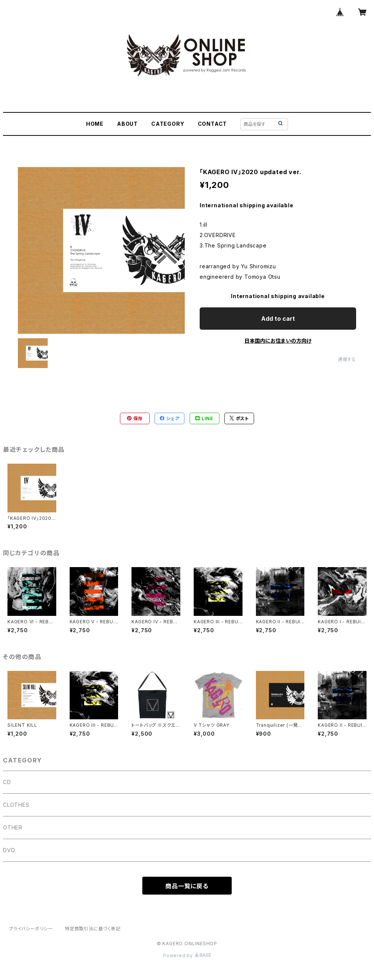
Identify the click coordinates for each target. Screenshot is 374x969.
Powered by (187, 955)
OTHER (12, 827)
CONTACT (212, 124)
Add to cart (278, 318)
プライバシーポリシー (31, 928)
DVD (9, 850)
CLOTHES (16, 805)
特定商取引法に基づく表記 (93, 928)
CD (7, 782)
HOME (95, 124)
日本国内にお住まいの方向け (277, 341)
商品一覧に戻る (187, 886)
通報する (347, 359)
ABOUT (127, 124)
